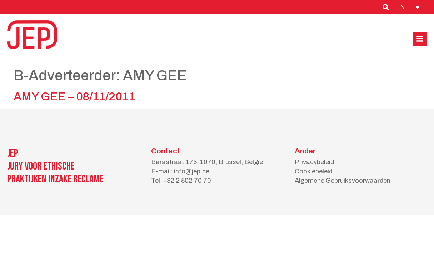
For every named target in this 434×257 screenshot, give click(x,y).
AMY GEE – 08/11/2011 (74, 96)
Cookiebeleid (314, 171)
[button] (420, 39)
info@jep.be (191, 171)
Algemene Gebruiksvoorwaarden (342, 180)
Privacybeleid (314, 162)
